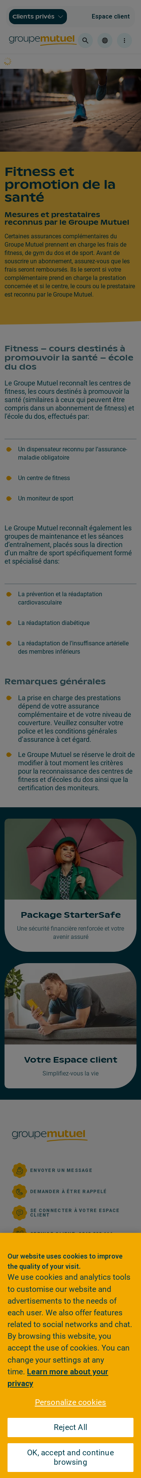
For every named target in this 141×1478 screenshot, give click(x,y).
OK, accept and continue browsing (70, 1457)
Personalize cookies (70, 1402)
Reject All (70, 1427)
